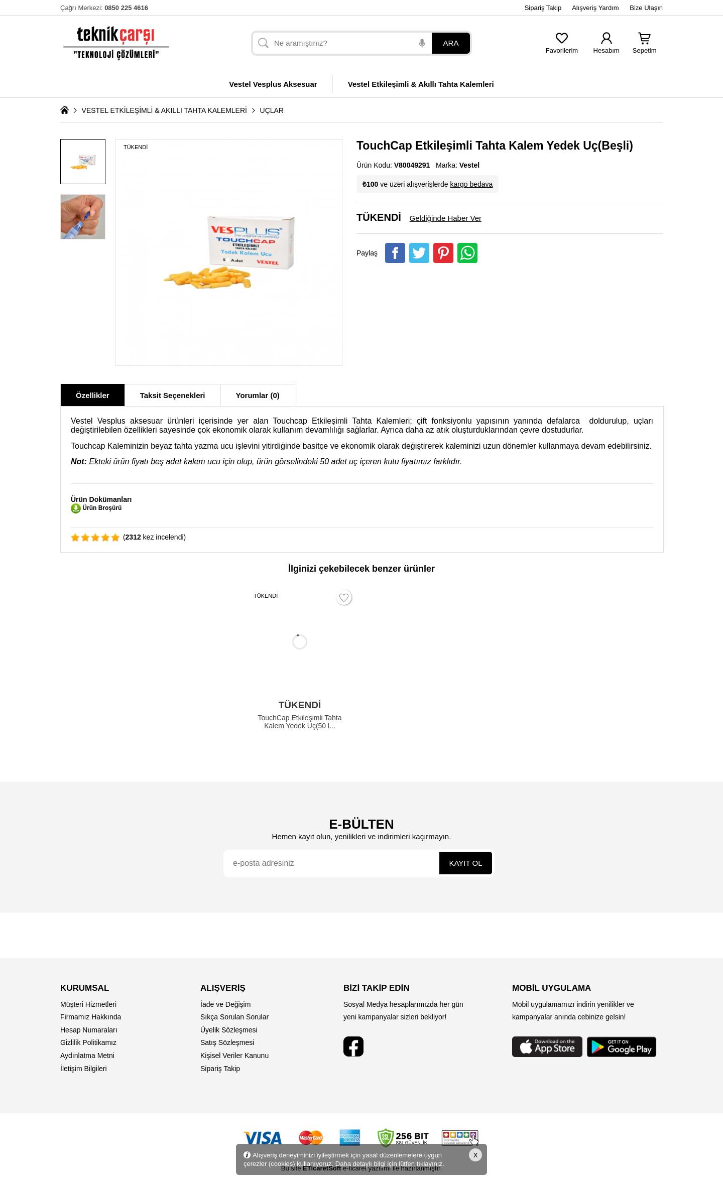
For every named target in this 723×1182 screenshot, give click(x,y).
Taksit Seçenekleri (172, 395)
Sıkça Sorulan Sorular (234, 1017)
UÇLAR (272, 110)
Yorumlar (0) (258, 395)
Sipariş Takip (543, 8)
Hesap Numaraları (88, 1030)
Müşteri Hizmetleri (88, 1004)
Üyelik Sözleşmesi (229, 1030)
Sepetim (645, 47)
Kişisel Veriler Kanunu (234, 1056)
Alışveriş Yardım (595, 8)
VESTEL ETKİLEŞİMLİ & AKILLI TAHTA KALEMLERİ (164, 110)
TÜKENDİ (135, 147)
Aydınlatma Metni (87, 1056)
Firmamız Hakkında (90, 1017)
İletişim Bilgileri (83, 1069)
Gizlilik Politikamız (88, 1042)
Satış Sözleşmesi (227, 1042)
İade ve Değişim (225, 1004)
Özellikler (92, 395)
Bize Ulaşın (646, 8)
